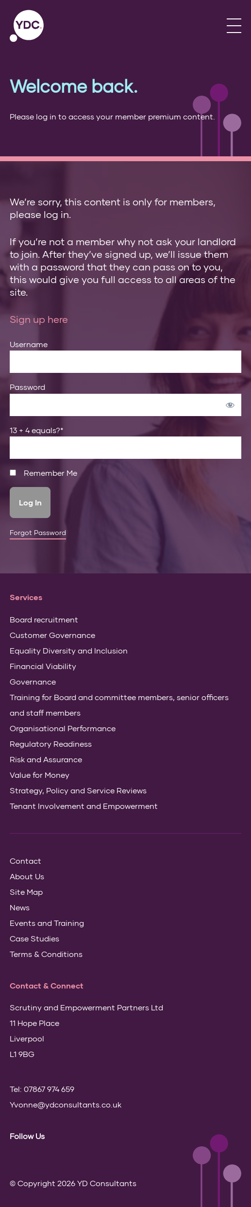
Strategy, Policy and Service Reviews (78, 790)
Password (27, 386)
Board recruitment (44, 619)
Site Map (26, 891)
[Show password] (230, 405)
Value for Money (39, 774)
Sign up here (39, 319)
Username (29, 344)
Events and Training (47, 922)
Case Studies (34, 938)
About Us (27, 876)
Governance (33, 681)
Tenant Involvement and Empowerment (84, 805)
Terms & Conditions (46, 953)
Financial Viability (43, 666)
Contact (25, 860)
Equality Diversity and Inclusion (69, 650)
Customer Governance (52, 634)
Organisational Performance (63, 728)
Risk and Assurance (46, 759)
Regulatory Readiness (51, 743)
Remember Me (43, 473)
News (20, 907)
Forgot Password (38, 532)
